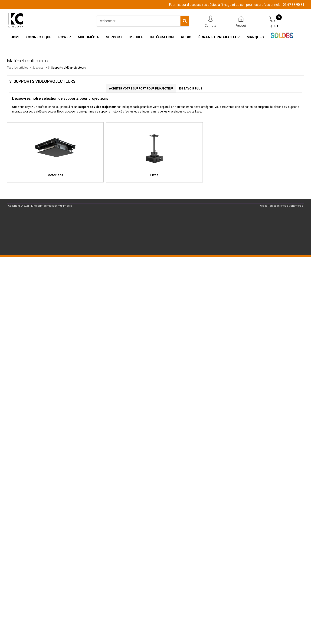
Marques (255, 37)
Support (114, 37)
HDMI (14, 37)
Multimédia (88, 37)
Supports (38, 67)
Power (64, 37)
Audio (186, 37)
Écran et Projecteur (219, 37)
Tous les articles (17, 67)
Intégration (162, 37)
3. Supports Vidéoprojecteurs (67, 67)
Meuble (136, 37)
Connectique (38, 37)
